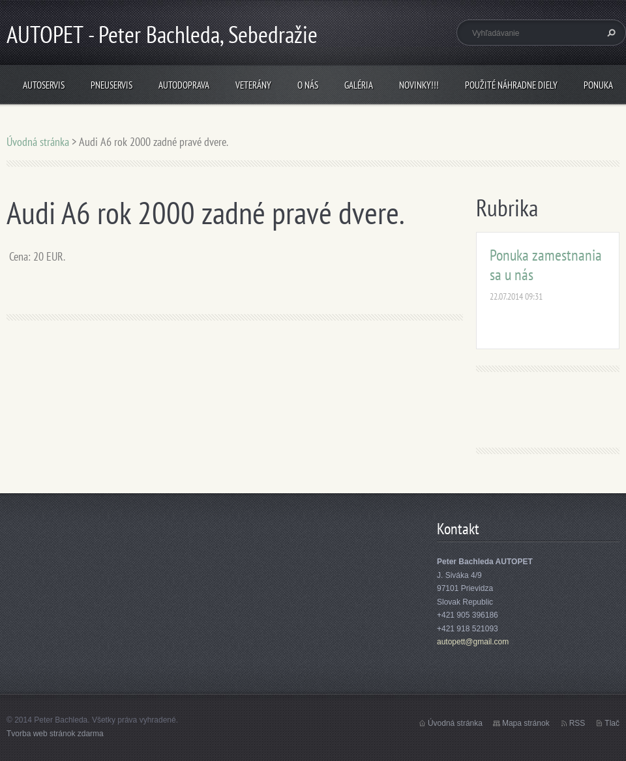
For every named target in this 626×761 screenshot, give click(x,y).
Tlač (611, 723)
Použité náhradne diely (511, 85)
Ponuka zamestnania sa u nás (546, 265)
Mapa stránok (526, 723)
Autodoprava (183, 85)
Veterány (253, 85)
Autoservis (44, 85)
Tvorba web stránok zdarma (55, 733)
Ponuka (598, 85)
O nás (307, 85)
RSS (577, 723)
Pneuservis (111, 85)
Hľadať (609, 32)
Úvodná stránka (38, 141)
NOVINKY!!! (419, 85)
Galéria (358, 85)
